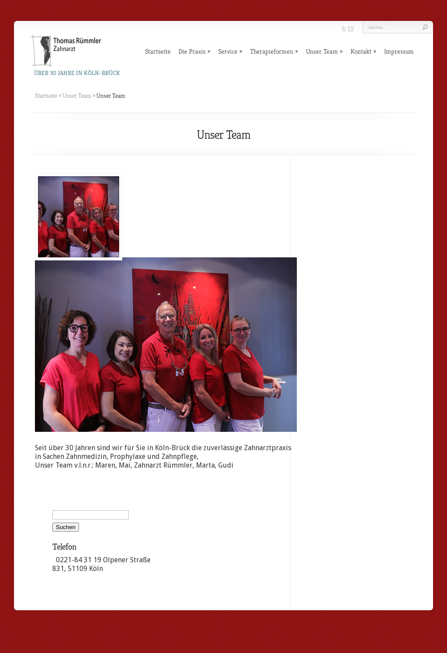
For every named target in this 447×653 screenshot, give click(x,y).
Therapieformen (271, 51)
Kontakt (361, 51)
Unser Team (322, 51)
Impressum (399, 51)
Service (227, 51)
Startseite (158, 51)
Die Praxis (192, 51)
